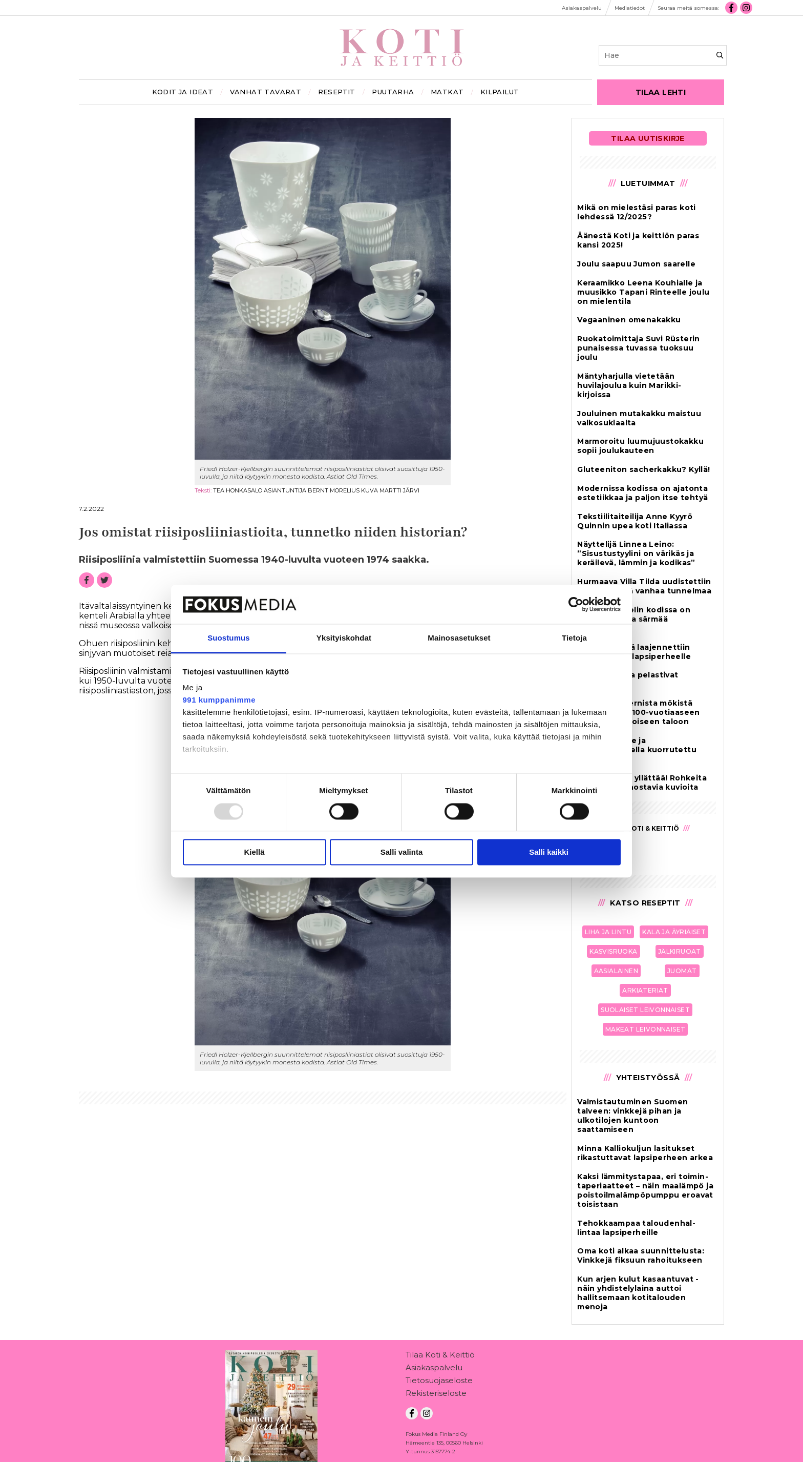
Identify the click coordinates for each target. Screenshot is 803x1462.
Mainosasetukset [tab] (459, 638)
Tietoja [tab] (574, 638)
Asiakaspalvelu (434, 1369)
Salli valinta (402, 852)
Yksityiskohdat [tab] (343, 638)
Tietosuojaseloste (439, 1382)
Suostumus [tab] (228, 638)
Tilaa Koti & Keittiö (440, 1357)
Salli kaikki (548, 852)
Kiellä (254, 852)
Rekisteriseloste (436, 1395)
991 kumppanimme (219, 700)
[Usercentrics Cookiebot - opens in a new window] (576, 604)
